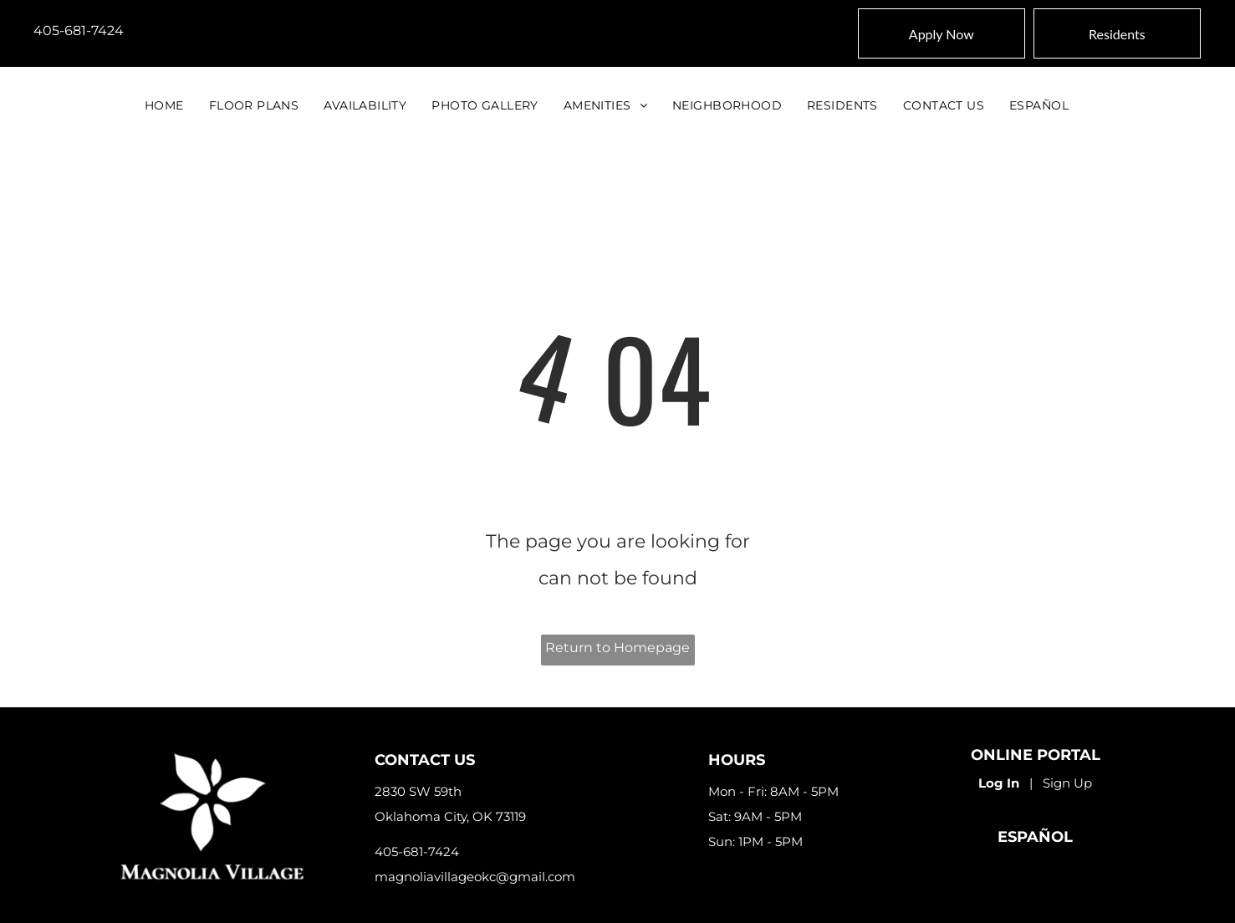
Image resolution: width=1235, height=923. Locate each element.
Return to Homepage (617, 647)
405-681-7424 (78, 30)
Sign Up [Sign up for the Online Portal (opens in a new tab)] (1067, 783)
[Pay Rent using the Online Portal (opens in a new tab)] (1117, 33)
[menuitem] (164, 105)
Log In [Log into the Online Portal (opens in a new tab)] (998, 783)
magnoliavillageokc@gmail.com (475, 877)
